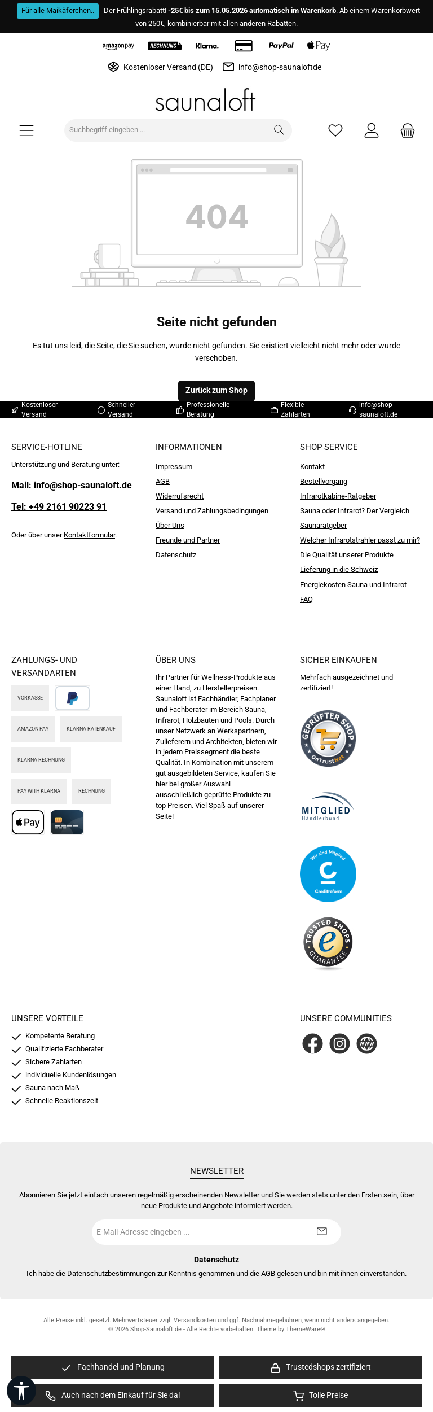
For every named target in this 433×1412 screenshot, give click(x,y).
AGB (163, 481)
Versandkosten (195, 1320)
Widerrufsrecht (180, 496)
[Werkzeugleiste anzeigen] (21, 1390)
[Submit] (321, 1232)
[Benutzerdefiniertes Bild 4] (328, 942)
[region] (112, 1367)
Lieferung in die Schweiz (339, 569)
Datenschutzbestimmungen (111, 1273)
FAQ (306, 599)
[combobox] (165, 130)
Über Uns (170, 525)
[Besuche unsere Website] (366, 1043)
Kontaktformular (89, 535)
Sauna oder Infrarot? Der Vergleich (354, 510)
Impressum (174, 466)
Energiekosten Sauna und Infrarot (353, 584)
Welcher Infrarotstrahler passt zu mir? (360, 540)
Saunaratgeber (323, 525)
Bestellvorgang (323, 481)
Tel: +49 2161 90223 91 (59, 506)
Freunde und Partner (188, 540)
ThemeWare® (305, 1329)
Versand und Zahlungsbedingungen (212, 510)
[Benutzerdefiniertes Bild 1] (328, 738)
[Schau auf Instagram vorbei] (339, 1043)
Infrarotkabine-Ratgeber (338, 496)
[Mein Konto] (371, 130)
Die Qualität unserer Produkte (347, 554)
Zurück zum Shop (216, 390)
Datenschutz (176, 554)
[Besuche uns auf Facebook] (312, 1043)
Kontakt (312, 466)
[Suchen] (279, 130)
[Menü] (26, 130)
